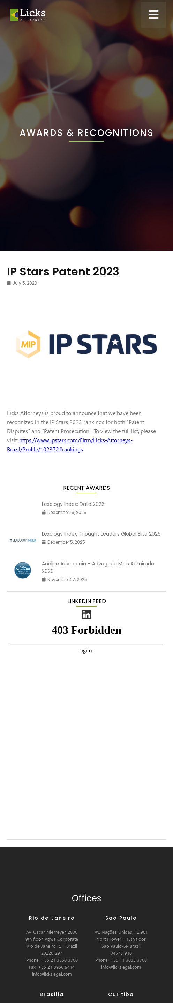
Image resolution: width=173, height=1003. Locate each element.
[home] (26, 15)
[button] (153, 15)
